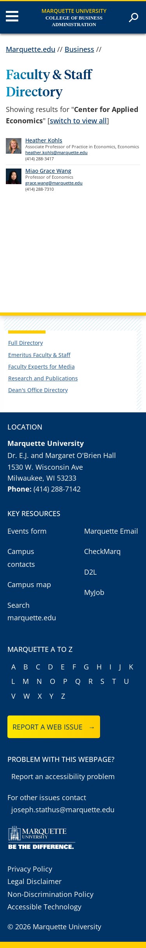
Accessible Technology (44, 906)
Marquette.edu (30, 49)
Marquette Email (111, 531)
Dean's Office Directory (38, 390)
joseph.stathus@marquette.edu (62, 809)
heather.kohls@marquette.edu (56, 152)
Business (79, 49)
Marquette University (74, 10)
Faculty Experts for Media (41, 366)
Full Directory (25, 342)
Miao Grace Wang (48, 170)
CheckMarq (102, 551)
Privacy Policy (29, 868)
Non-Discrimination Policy (50, 894)
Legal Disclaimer (34, 881)
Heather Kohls (43, 140)
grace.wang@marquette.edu (54, 183)
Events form (27, 531)
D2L (90, 572)
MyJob (94, 592)
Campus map (29, 584)
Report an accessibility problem (63, 776)
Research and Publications (43, 378)
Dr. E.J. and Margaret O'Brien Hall (61, 455)
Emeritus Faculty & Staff (39, 355)
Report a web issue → (53, 726)
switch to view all (78, 120)
